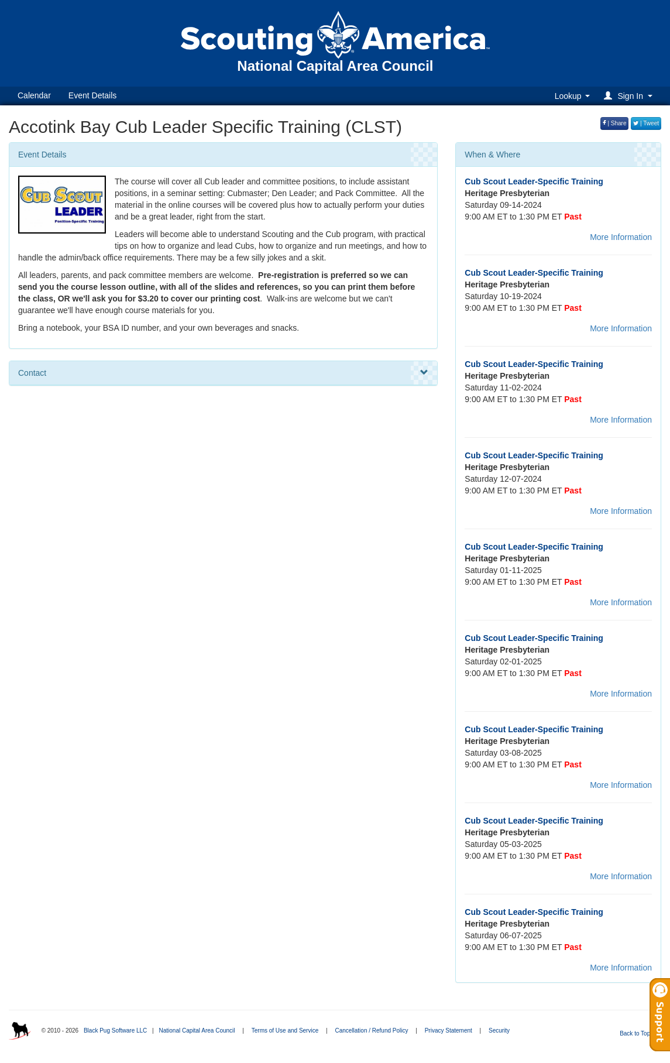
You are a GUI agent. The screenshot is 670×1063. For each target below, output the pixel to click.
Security (499, 1030)
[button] (630, 96)
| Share (615, 123)
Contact (223, 373)
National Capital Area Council (197, 1030)
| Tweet (646, 123)
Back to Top (639, 1033)
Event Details (92, 95)
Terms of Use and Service (285, 1030)
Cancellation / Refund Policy (371, 1030)
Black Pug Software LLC (115, 1030)
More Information (621, 237)
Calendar (34, 95)
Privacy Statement (448, 1030)
